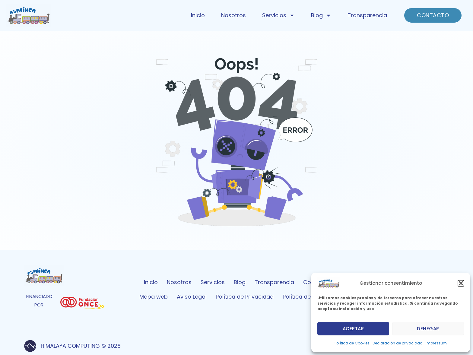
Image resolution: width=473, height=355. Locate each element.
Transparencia (367, 15)
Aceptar (353, 328)
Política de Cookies (352, 343)
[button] (461, 283)
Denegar (428, 328)
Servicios (278, 15)
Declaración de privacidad (398, 343)
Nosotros (233, 15)
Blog (321, 15)
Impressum (436, 343)
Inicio (198, 15)
